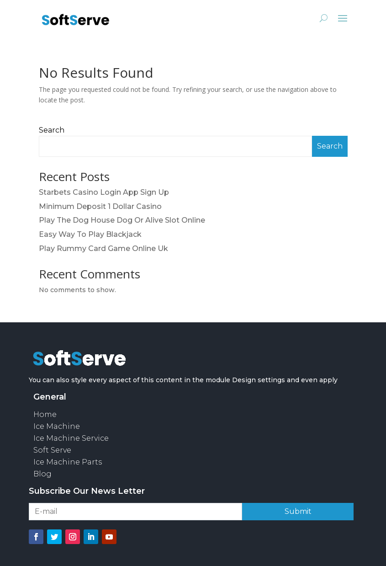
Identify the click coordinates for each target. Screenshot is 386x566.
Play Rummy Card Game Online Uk (103, 248)
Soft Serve (52, 450)
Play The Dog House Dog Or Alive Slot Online (122, 220)
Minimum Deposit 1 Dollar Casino (100, 206)
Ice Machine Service (71, 438)
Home (45, 414)
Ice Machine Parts (67, 462)
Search (51, 130)
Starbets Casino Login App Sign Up (104, 192)
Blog (42, 474)
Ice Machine (56, 426)
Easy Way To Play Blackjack (90, 234)
